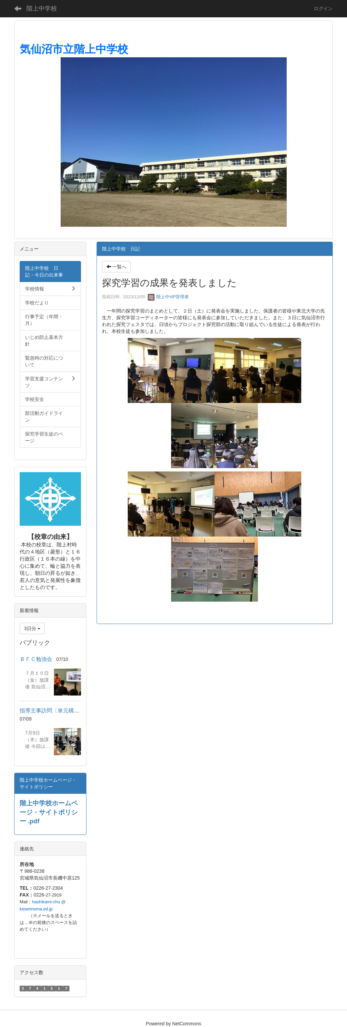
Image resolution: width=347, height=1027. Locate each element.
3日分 (32, 628)
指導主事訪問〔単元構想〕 (52, 710)
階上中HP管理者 (168, 296)
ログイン (323, 8)
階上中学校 (41, 8)
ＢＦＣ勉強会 (36, 659)
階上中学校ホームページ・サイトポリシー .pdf (49, 812)
